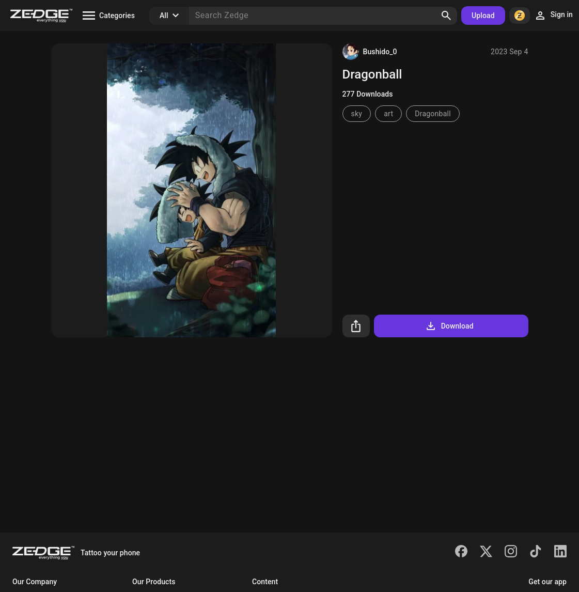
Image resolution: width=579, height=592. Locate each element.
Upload (483, 15)
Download (449, 326)
